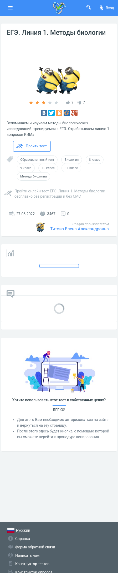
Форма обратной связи (35, 547)
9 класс (25, 168)
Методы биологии (33, 176)
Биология (72, 160)
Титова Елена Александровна (79, 228)
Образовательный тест (37, 160)
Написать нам (27, 555)
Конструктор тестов (32, 564)
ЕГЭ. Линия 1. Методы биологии (56, 32)
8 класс (94, 160)
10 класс (48, 168)
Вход (106, 7)
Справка (22, 539)
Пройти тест (31, 146)
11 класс (71, 168)
